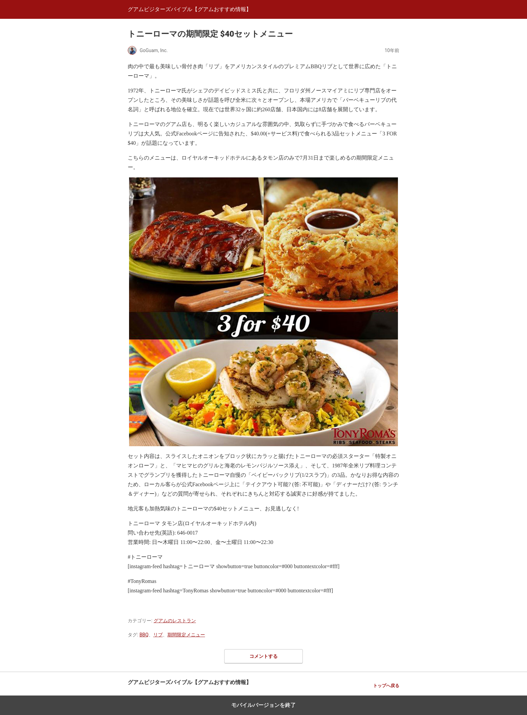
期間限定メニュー (186, 634)
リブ (158, 634)
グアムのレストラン (175, 620)
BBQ (144, 634)
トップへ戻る (386, 685)
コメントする (263, 656)
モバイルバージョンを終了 (263, 705)
